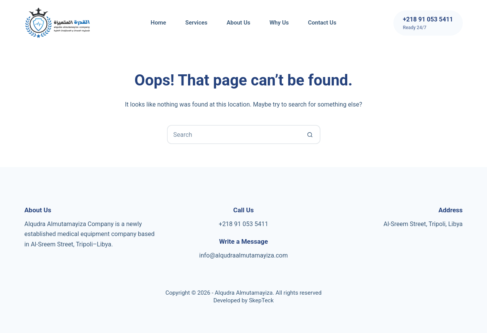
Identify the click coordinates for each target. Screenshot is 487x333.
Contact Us (322, 22)
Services (196, 22)
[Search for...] (234, 134)
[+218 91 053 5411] (428, 23)
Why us (279, 22)
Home (158, 22)
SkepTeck (261, 300)
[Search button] (310, 134)
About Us (239, 22)
